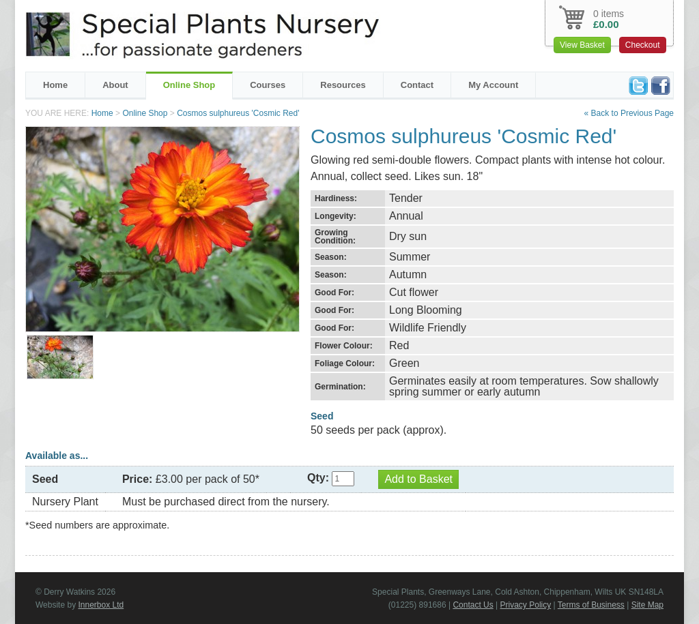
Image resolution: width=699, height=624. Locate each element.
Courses (267, 85)
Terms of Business (591, 605)
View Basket (582, 45)
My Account (493, 85)
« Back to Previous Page (629, 113)
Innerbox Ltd (101, 605)
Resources (342, 85)
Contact (417, 85)
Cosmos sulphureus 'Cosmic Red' (238, 113)
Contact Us (473, 605)
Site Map (647, 605)
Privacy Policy (526, 605)
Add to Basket (418, 479)
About (115, 85)
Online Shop (189, 85)
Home (55, 85)
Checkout (642, 45)
